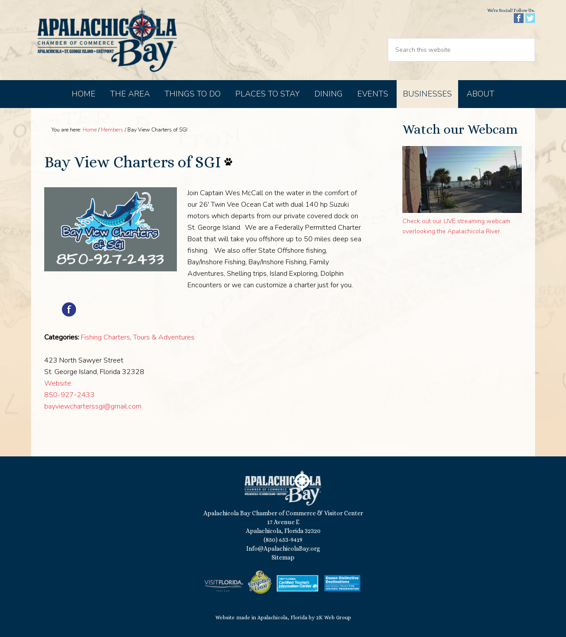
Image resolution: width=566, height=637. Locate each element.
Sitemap (283, 557)
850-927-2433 (69, 395)
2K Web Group (333, 617)
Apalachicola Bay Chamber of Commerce (107, 40)
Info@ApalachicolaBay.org (283, 548)
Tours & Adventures (164, 337)
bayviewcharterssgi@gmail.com (93, 406)
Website (57, 383)
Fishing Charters (105, 337)
